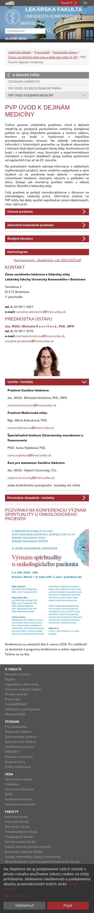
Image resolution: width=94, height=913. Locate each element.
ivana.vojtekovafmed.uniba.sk (29, 455)
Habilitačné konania (19, 799)
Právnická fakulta (17, 822)
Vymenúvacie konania (20, 804)
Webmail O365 (15, 714)
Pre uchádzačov (16, 727)
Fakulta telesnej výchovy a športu (28, 847)
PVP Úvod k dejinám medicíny (31, 95)
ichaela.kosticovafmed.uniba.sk (33, 405)
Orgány (10, 679)
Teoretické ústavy (65, 52)
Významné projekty (18, 779)
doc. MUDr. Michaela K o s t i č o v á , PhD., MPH (39, 326)
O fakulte (13, 669)
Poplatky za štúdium (19, 757)
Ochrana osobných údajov (23, 689)
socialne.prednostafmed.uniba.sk (29, 341)
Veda (9, 774)
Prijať (67, 905)
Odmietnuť (24, 905)
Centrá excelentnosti (19, 789)
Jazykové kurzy (15, 762)
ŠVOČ (9, 794)
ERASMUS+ (13, 752)
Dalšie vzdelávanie (18, 767)
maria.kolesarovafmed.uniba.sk (31, 428)
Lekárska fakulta (19, 52)
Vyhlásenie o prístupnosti (22, 709)
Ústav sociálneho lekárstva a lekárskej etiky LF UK (42, 57)
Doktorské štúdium (18, 732)
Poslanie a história (18, 674)
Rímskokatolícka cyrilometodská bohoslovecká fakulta (42, 862)
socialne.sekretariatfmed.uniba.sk (41, 312)
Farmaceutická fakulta (20, 842)
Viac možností (15, 895)
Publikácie (12, 784)
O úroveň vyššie (26, 75)
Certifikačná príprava (19, 747)
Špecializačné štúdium (20, 742)
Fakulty (11, 812)
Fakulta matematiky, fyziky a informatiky (33, 857)
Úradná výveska (16, 694)
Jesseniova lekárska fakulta (24, 852)
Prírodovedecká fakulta (21, 832)
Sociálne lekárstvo (24, 81)
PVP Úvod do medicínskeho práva (34, 88)
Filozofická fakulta (17, 827)
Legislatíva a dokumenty (22, 684)
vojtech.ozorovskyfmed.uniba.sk (31, 478)
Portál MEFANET (16, 704)
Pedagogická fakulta (19, 837)
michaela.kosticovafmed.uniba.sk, (40, 336)
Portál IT (67, 3)
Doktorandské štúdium (21, 737)
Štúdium (12, 722)
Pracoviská (41, 52)
